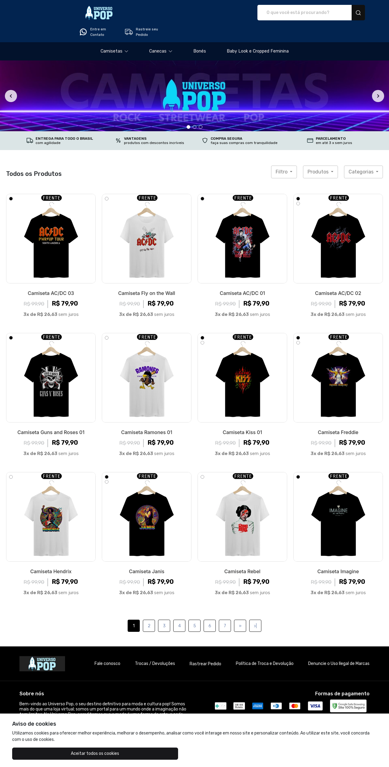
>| (255, 608)
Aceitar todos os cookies (43, 753)
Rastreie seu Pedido (345, 12)
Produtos (319, 155)
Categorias (362, 155)
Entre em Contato (296, 12)
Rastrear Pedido (205, 646)
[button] (114, 34)
